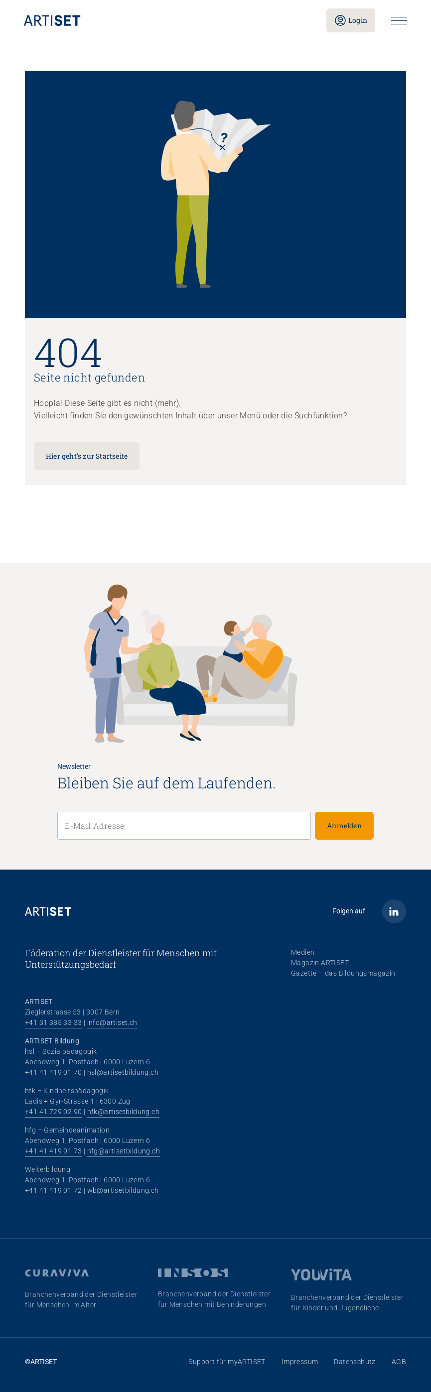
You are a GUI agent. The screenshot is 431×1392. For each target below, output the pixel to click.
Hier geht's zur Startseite (87, 456)
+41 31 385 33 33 (53, 1022)
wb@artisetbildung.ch (123, 1190)
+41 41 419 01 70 (53, 1072)
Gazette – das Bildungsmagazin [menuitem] (343, 973)
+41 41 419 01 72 (53, 1190)
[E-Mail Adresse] (184, 826)
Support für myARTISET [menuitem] (226, 1362)
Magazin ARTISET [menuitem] (320, 963)
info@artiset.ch (112, 1022)
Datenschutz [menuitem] (354, 1362)
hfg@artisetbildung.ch (123, 1151)
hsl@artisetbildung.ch (122, 1072)
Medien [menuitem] (302, 952)
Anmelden (344, 825)
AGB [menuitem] (399, 1362)
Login (350, 20)
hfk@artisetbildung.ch (123, 1112)
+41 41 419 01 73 (53, 1151)
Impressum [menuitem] (300, 1362)
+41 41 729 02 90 (53, 1112)
